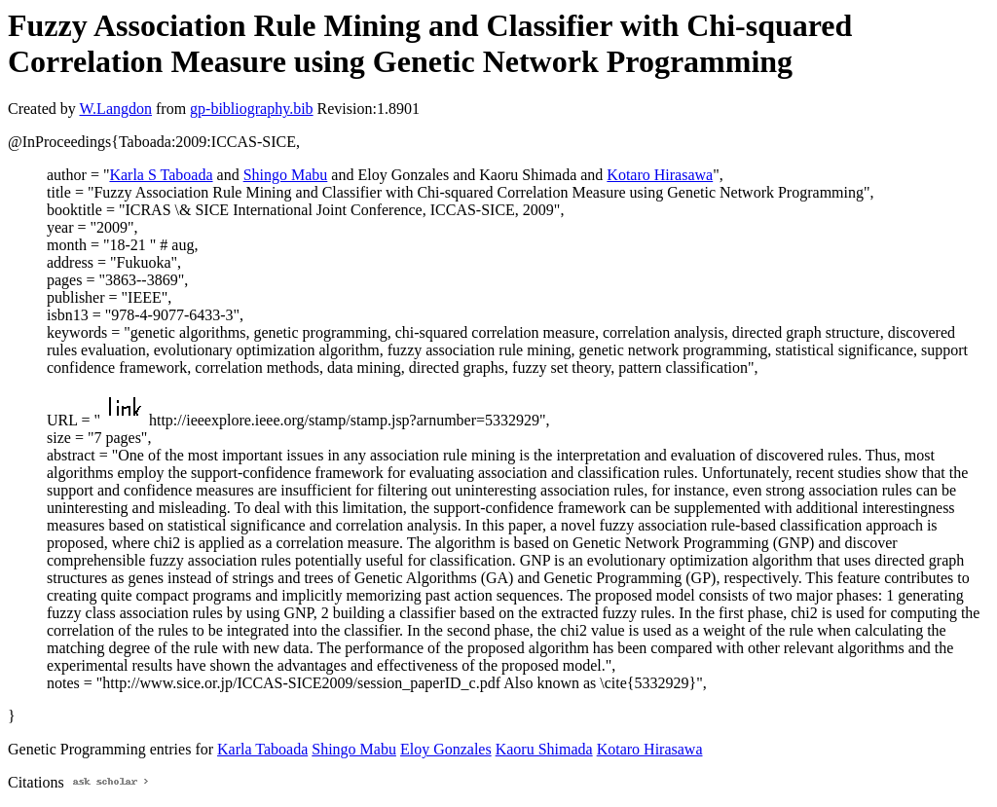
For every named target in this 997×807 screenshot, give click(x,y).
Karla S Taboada (160, 174)
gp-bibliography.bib (252, 108)
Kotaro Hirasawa (660, 174)
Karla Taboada (262, 749)
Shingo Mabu (285, 174)
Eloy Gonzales (446, 749)
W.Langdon (115, 108)
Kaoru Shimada (544, 749)
